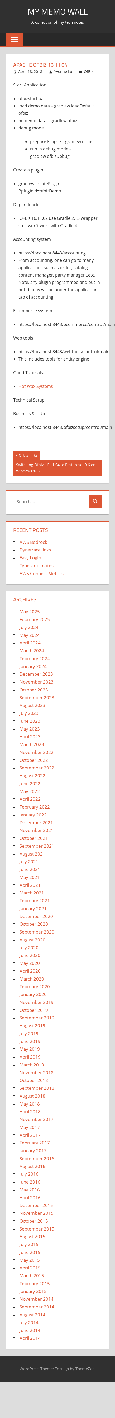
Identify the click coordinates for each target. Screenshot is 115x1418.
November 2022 (37, 752)
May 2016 (30, 1190)
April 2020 (30, 971)
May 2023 (30, 729)
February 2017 (35, 1143)
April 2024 (30, 643)
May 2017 (30, 1127)
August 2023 (32, 705)
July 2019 (29, 1033)
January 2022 (33, 815)
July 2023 (29, 713)
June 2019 (30, 1041)
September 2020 (37, 932)
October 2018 (34, 1080)
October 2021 (34, 838)
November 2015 (37, 1213)
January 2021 (33, 908)
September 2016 (37, 1158)
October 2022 (34, 760)
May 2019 (30, 1049)
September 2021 (37, 846)
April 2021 (30, 885)
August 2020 (32, 940)
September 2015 (37, 1229)
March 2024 (32, 651)
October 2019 (34, 1010)
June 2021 (30, 869)
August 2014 (32, 1315)
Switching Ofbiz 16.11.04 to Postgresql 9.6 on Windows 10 (55, 467)
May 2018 (30, 1104)
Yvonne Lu (63, 71)
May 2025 (30, 611)
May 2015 (30, 1260)
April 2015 (30, 1268)
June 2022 (30, 783)
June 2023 (30, 721)
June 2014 (30, 1330)
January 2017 (33, 1151)
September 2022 (37, 768)
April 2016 (30, 1198)
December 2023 (36, 674)
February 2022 (35, 807)
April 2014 (30, 1338)
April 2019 (30, 1057)
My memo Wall (58, 11)
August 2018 (32, 1096)
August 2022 (32, 776)
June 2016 (30, 1182)
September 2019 (37, 1018)
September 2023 (37, 698)
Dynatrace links (35, 550)
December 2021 (36, 823)
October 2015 (34, 1221)
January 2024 (33, 666)
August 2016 (32, 1166)
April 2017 (30, 1135)
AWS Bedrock (33, 542)
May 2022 (30, 791)
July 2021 (29, 861)
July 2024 (29, 627)
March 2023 (32, 744)
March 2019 (32, 1065)
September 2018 (37, 1088)
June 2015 (30, 1252)
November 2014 (37, 1299)
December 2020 (36, 916)
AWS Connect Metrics (42, 573)
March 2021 (32, 893)
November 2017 (37, 1119)
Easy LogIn (30, 558)
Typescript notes (37, 565)
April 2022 (30, 799)
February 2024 (35, 658)
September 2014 (37, 1307)
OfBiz (88, 71)
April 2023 (30, 736)
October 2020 (34, 924)
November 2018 (37, 1073)
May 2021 (30, 877)
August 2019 (32, 1026)
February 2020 (35, 986)
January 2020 (33, 994)
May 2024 (30, 635)
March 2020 (32, 979)
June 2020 (30, 955)
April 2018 (30, 1111)
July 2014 (29, 1323)
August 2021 (32, 854)
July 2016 (29, 1174)
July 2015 (29, 1244)
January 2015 (33, 1291)
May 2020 (30, 963)
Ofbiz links (27, 456)
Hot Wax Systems (35, 386)
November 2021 (37, 830)
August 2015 (32, 1236)
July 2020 (29, 948)
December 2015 (36, 1205)
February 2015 (35, 1283)
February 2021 (35, 901)
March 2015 (32, 1276)
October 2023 (34, 690)
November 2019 (37, 1002)
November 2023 (37, 682)
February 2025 (35, 619)
